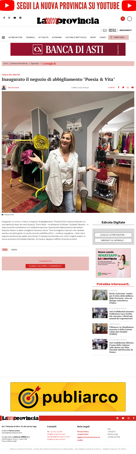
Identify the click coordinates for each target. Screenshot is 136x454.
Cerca (123, 18)
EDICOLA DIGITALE (109, 30)
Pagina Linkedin (22, 18)
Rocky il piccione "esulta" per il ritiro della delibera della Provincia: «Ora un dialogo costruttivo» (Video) (121, 298)
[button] (4, 36)
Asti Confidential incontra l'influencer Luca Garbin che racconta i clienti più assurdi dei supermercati (121, 315)
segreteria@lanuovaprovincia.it (58, 437)
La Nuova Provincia (18, 63)
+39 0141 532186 (56, 432)
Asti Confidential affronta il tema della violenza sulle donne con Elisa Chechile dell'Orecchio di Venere (121, 347)
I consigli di (49, 63)
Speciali (34, 63)
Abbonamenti (125, 30)
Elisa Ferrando (13, 88)
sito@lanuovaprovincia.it (56, 439)
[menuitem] (15, 37)
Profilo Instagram (11, 18)
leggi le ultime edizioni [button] (112, 235)
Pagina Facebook (5, 18)
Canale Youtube (16, 18)
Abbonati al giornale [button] (112, 240)
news (14, 250)
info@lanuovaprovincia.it (56, 434)
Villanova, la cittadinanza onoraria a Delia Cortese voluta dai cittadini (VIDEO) (121, 330)
